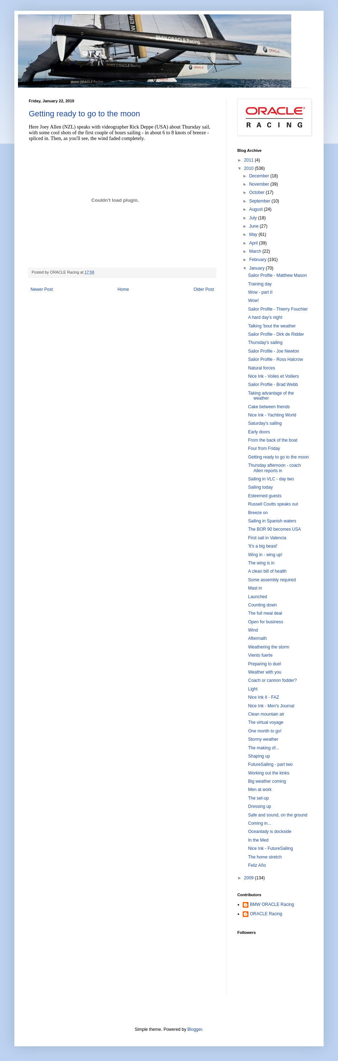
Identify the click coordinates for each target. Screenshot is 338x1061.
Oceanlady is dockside (269, 831)
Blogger (194, 1029)
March (255, 251)
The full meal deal (265, 613)
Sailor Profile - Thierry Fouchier (278, 309)
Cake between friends (269, 406)
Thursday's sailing (265, 342)
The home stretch (265, 857)
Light (252, 689)
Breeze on (258, 512)
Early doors (259, 431)
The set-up (258, 798)
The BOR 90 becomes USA (274, 529)
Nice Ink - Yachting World (272, 415)
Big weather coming (267, 781)
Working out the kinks (268, 773)
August (256, 209)
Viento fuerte (260, 655)
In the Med (258, 840)
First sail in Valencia (267, 537)
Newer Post (42, 289)
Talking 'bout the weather (272, 326)
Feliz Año (257, 865)
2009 (249, 877)
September (260, 201)
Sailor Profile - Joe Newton (273, 351)
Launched (257, 596)
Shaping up (259, 756)
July (253, 217)
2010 (249, 168)
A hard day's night (265, 317)
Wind (253, 630)
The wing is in (261, 563)
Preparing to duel (264, 663)
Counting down (262, 605)
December (259, 175)
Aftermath (257, 638)
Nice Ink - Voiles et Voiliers (273, 376)
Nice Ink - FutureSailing (270, 848)
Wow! (253, 300)
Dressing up (259, 806)
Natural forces (261, 368)
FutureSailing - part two (270, 764)
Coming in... (259, 823)
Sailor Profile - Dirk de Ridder (276, 334)
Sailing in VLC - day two (271, 478)
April (254, 243)
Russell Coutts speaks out (273, 504)
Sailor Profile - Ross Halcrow (275, 359)
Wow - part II (260, 292)
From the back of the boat (272, 440)
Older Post (203, 289)
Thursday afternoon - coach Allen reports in (274, 468)
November (259, 184)
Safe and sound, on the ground (277, 815)
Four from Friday (264, 448)
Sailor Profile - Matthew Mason (277, 275)
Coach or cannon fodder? (272, 680)
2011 (249, 160)
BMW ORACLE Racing (272, 904)
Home (123, 289)
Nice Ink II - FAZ (263, 697)
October (257, 192)
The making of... (263, 747)
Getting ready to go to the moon (84, 113)
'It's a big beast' (263, 546)
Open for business (265, 621)
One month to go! (265, 731)
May (254, 234)
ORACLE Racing (266, 913)
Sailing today (260, 487)
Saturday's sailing (265, 423)
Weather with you (265, 672)
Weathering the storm (268, 647)
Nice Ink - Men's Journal (271, 705)
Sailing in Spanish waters (272, 520)
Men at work (259, 789)
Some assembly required (272, 579)
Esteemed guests (265, 495)
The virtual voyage (265, 722)
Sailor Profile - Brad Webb (273, 384)
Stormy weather (263, 739)
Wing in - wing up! (265, 554)
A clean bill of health (267, 571)
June (254, 226)
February (258, 259)
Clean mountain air (266, 714)
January (257, 268)
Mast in (255, 588)
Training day (260, 284)
